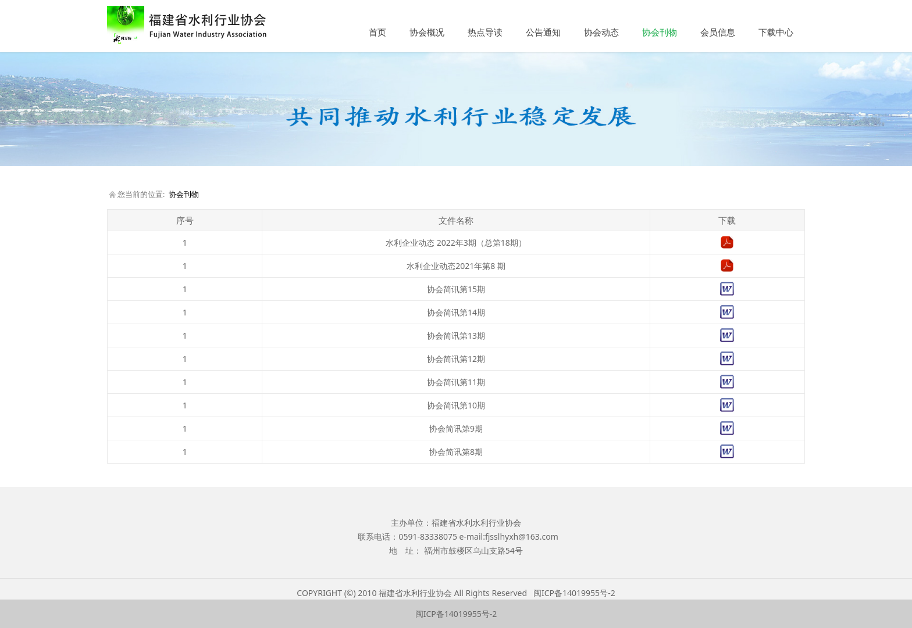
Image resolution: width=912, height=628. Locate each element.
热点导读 (485, 32)
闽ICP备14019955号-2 (574, 592)
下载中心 (775, 32)
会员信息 (717, 32)
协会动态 (601, 32)
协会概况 (426, 32)
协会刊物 (659, 32)
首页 (377, 32)
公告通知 (543, 32)
